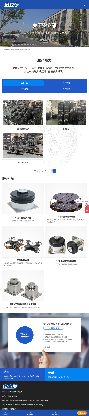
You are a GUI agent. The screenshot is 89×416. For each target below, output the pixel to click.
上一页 (44, 171)
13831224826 (12, 396)
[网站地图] (39, 405)
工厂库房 (23, 89)
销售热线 (83, 413)
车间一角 (23, 83)
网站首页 (7, 50)
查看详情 (46, 347)
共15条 (36, 171)
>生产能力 (20, 50)
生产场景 (65, 83)
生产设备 (65, 89)
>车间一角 (26, 50)
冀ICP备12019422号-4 (10, 409)
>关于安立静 (13, 50)
